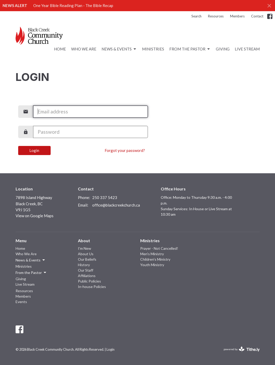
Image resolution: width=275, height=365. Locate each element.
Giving (223, 49)
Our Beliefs (87, 259)
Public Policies (89, 281)
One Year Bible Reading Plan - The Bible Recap (73, 5)
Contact (257, 16)
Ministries (153, 49)
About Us (85, 254)
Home (60, 49)
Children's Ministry (155, 259)
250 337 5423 (104, 197)
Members (237, 16)
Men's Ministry (152, 254)
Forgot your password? (125, 150)
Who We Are (83, 49)
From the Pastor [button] (31, 272)
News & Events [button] (31, 260)
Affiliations (87, 275)
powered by (242, 349)
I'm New (84, 248)
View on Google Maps (34, 215)
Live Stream (247, 49)
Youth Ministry (152, 264)
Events (21, 301)
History (84, 264)
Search (196, 16)
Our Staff (85, 270)
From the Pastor (190, 49)
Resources (216, 16)
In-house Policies (92, 286)
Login (34, 150)
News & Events (119, 49)
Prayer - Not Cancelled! (159, 248)
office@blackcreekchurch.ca (116, 205)
